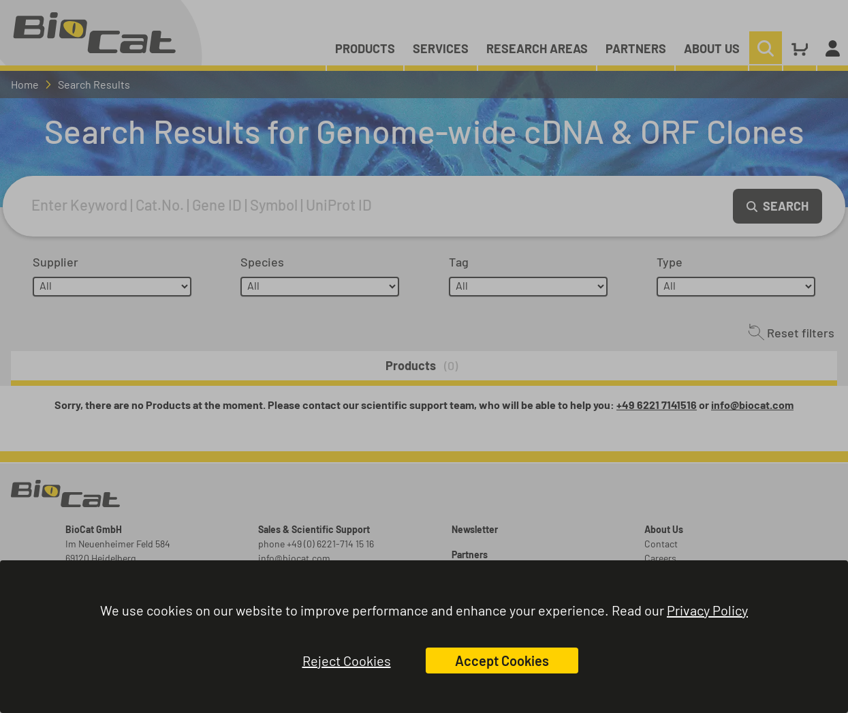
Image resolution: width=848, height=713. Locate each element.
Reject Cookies (346, 660)
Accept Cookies (502, 660)
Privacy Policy (707, 610)
